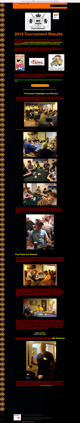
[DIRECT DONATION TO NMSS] (40, 85)
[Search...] (58, 6)
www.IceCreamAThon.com (46, 385)
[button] (22, 4)
